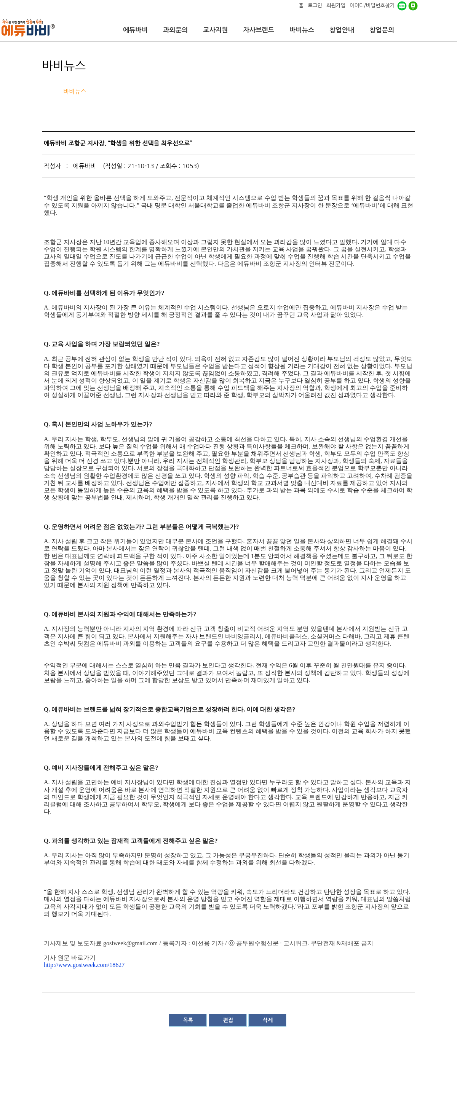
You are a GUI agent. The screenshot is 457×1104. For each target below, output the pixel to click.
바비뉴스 (301, 30)
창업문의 (381, 30)
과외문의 (175, 30)
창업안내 (341, 30)
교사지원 (215, 30)
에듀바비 (135, 30)
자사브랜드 (258, 30)
